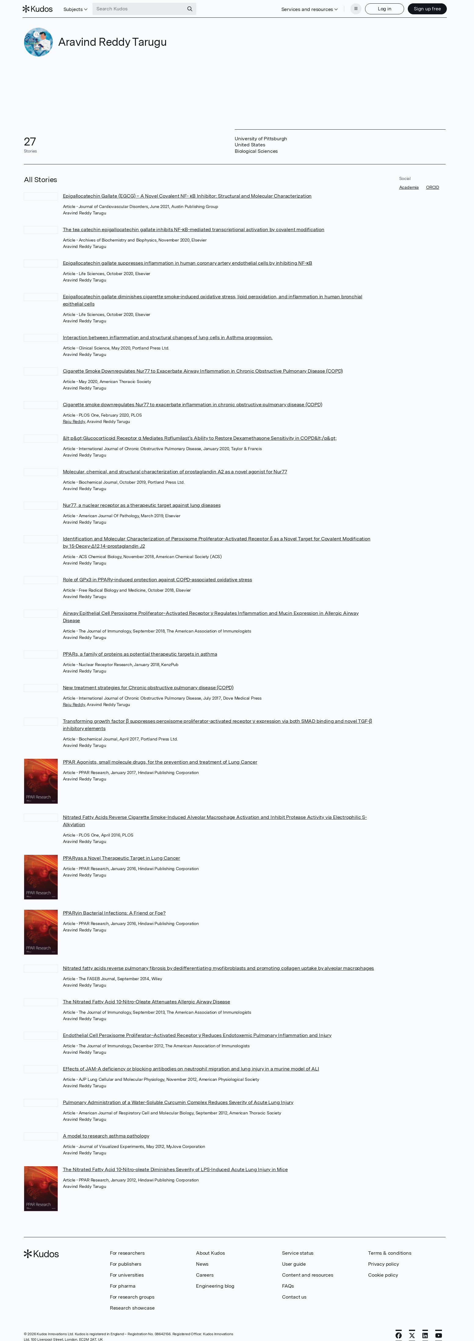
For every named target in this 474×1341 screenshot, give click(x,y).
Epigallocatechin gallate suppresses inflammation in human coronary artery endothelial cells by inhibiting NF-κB (187, 262)
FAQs (288, 1285)
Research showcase (132, 1307)
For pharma (123, 1285)
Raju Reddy (74, 420)
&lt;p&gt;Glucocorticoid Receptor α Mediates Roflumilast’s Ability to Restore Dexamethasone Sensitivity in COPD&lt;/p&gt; (200, 437)
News (202, 1263)
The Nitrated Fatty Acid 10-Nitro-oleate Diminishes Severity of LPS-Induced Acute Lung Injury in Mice (175, 1169)
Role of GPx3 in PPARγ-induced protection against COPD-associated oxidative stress (157, 579)
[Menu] (354, 8)
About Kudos (210, 1252)
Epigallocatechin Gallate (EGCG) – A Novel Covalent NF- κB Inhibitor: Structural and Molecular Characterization (187, 195)
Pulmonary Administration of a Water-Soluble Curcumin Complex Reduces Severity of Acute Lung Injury (178, 1102)
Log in (383, 8)
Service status (297, 1252)
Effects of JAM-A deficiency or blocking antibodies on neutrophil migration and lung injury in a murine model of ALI (191, 1068)
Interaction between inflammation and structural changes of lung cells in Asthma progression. (168, 337)
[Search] (191, 8)
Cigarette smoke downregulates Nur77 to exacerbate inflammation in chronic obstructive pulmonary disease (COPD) (192, 404)
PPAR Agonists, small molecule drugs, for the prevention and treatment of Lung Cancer (160, 761)
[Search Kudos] (139, 8)
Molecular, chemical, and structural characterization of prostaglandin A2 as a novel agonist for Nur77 (175, 471)
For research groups (132, 1296)
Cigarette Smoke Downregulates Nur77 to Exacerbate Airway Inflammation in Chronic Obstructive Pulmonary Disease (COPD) (203, 370)
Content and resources (307, 1274)
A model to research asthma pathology (106, 1135)
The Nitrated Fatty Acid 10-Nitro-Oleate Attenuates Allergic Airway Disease (146, 1001)
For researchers (127, 1252)
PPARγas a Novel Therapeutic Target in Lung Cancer (121, 857)
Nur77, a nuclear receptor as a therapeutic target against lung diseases (142, 504)
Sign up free (426, 8)
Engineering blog (215, 1285)
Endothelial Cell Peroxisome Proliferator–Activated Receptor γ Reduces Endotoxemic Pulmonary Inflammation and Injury (197, 1035)
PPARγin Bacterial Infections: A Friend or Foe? (114, 912)
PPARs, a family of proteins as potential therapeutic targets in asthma (140, 653)
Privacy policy (383, 1263)
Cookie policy (383, 1274)
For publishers (125, 1263)
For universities (127, 1274)
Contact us (294, 1296)
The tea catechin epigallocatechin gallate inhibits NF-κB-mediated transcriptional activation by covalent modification (193, 229)
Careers (205, 1274)
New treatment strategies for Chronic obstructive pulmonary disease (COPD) (148, 687)
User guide (294, 1263)
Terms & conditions (389, 1252)
